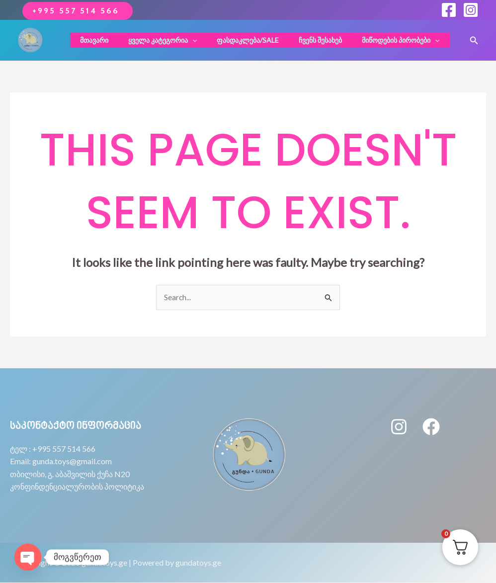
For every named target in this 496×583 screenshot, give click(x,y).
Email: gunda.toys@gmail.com (61, 461)
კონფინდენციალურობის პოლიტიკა (77, 487)
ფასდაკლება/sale (236, 40)
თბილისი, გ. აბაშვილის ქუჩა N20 (70, 474)
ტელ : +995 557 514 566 (52, 448)
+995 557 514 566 (77, 10)
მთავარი (94, 40)
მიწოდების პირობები (377, 40)
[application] (186, 40)
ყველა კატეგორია (156, 40)
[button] (474, 40)
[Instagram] (471, 10)
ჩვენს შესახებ (303, 40)
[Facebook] (449, 10)
